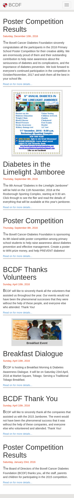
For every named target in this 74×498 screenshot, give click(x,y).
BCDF (12, 4)
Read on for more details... (17, 84)
